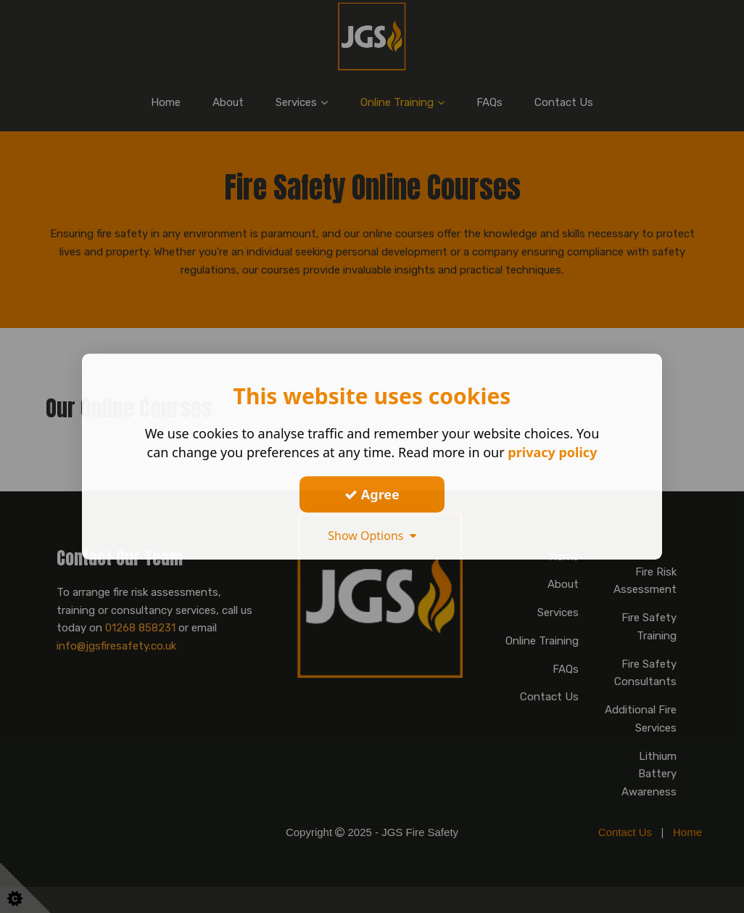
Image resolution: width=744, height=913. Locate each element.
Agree (372, 494)
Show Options (372, 536)
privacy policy (552, 452)
